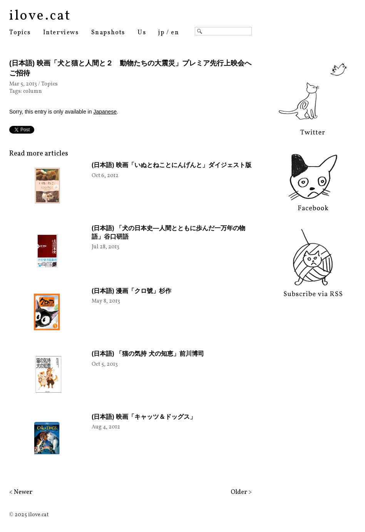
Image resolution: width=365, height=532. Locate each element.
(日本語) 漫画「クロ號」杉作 (131, 291)
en (175, 32)
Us (141, 32)
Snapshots (108, 32)
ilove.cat (40, 16)
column (32, 91)
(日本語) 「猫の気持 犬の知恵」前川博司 (148, 353)
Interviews (61, 32)
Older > (241, 492)
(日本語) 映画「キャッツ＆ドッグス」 (144, 416)
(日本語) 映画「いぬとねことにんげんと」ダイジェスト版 (171, 165)
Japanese (105, 112)
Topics (20, 32)
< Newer (20, 492)
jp (161, 32)
